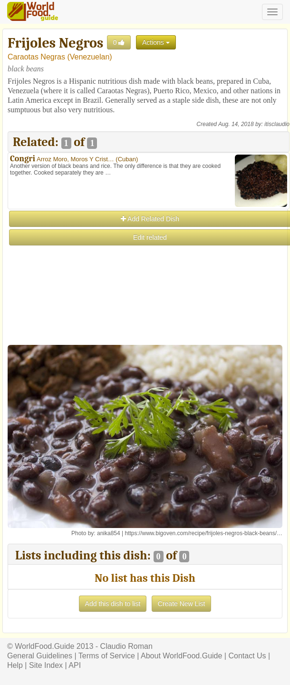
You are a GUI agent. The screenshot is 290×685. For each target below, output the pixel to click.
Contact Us (247, 656)
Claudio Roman (126, 646)
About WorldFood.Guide (181, 656)
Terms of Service (106, 656)
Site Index (46, 665)
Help (15, 665)
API (74, 665)
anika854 (108, 533)
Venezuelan (90, 57)
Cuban (127, 159)
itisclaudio (277, 124)
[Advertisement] (148, 313)
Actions (156, 42)
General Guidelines (39, 656)
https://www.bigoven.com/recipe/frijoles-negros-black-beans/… (203, 533)
